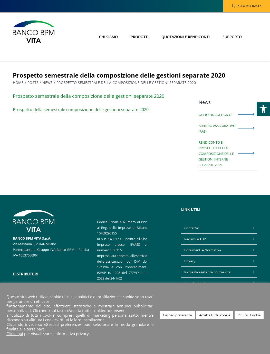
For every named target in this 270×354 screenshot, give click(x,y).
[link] (263, 109)
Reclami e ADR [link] (195, 239)
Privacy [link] (189, 261)
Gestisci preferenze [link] (177, 315)
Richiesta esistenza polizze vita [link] (207, 272)
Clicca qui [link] (14, 333)
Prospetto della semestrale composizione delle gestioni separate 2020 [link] (81, 109)
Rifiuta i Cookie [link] (249, 315)
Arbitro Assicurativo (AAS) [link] (217, 128)
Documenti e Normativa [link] (202, 250)
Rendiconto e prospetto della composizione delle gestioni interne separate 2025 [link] (216, 153)
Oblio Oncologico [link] (215, 114)
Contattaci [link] (192, 228)
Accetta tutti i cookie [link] (214, 315)
